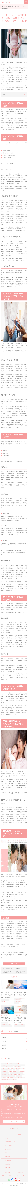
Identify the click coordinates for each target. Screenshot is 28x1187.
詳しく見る (14, 1121)
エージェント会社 (5, 1065)
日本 (2, 1076)
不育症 (10, 1069)
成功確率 (15, 1074)
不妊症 (6, 1022)
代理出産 (4, 1041)
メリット (12, 1068)
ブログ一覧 (14, 963)
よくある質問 (8, 1160)
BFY (2, 999)
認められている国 (21, 1077)
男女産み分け (18, 1076)
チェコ (6, 1066)
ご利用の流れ (8, 1149)
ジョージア (23, 1065)
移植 (9, 1024)
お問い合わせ (8, 1167)
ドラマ (15, 1066)
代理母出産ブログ (11, 5)
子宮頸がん (10, 1074)
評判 (16, 1077)
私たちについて (9, 1138)
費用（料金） (5, 1048)
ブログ (19, 1066)
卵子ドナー (7, 999)
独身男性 (13, 1076)
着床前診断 (17, 1002)
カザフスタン (12, 1065)
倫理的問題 (15, 1071)
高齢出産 (3, 1001)
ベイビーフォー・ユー (6, 1068)
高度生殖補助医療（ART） (6, 1025)
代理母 (17, 1069)
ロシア (3, 1069)
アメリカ (6, 1063)
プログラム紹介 (9, 1145)
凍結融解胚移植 (18, 999)
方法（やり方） (21, 1024)
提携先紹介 (7, 1156)
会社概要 (20, 1172)
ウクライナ (17, 1063)
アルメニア (11, 1063)
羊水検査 (12, 1077)
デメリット (11, 1066)
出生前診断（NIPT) (5, 1072)
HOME (2, 5)
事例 (14, 1069)
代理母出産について (10, 1141)
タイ (2, 1066)
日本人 (6, 1076)
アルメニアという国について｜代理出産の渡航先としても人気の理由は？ (7, 970)
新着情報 (7, 1172)
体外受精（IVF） (21, 998)
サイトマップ (20, 1176)
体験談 (10, 1071)
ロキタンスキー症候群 (20, 1068)
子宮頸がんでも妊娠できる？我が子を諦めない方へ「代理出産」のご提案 (20, 970)
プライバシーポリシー (7, 1176)
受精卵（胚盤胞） (18, 1001)
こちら (19, 1134)
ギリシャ (17, 1065)
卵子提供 (4, 1045)
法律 (9, 1076)
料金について (8, 1153)
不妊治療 (4, 1037)
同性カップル (4, 1074)
